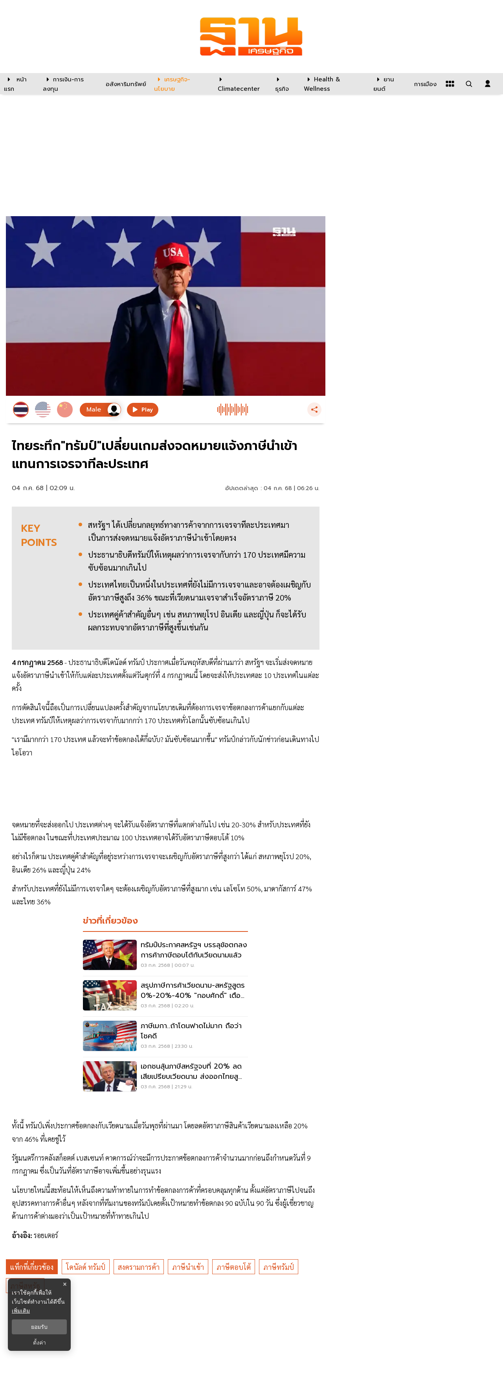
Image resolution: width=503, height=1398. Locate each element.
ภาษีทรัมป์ (278, 1266)
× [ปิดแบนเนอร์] (64, 1284)
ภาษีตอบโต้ (234, 1266)
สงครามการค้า (139, 1266)
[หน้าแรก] (19, 83)
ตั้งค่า (39, 1342)
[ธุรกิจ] (284, 83)
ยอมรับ (39, 1327)
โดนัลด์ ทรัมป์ (85, 1266)
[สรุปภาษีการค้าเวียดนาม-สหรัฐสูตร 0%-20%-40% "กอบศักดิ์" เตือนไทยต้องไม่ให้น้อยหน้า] (165, 996)
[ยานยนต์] (388, 83)
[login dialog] (488, 84)
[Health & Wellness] (334, 83)
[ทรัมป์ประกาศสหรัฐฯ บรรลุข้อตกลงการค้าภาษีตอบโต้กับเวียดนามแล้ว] (165, 956)
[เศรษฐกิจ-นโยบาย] (181, 83)
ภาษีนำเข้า (188, 1266)
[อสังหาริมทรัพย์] (125, 83)
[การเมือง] (424, 83)
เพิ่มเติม (21, 1311)
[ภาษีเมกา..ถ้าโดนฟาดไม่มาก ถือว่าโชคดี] (165, 1037)
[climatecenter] (240, 83)
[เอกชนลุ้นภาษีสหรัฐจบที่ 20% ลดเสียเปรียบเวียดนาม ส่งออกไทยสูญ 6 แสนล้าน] (165, 1077)
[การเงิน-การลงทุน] (69, 83)
